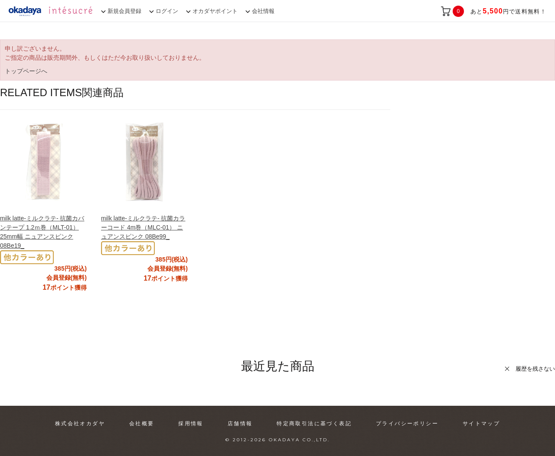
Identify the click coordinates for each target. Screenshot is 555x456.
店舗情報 (240, 423)
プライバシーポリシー (407, 423)
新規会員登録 (124, 11)
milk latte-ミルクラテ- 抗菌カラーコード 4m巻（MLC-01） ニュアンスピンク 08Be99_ (143, 227)
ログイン (167, 11)
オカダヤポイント (215, 11)
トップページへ (26, 71)
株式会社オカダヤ (80, 423)
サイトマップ (481, 423)
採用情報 (190, 423)
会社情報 (263, 11)
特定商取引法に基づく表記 (314, 423)
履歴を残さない (535, 368)
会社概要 (141, 423)
